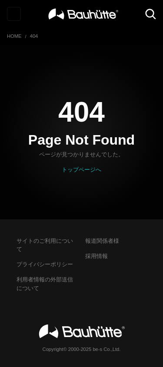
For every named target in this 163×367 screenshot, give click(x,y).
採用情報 (96, 256)
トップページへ (81, 169)
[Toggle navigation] (14, 14)
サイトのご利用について (45, 245)
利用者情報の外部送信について (45, 283)
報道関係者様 (102, 241)
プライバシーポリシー (45, 264)
